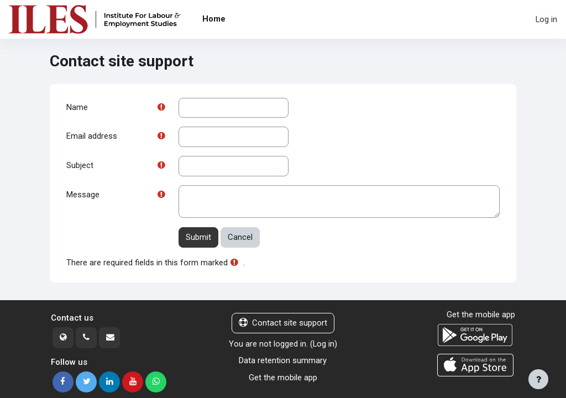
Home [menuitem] (214, 19)
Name (77, 108)
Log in (546, 19)
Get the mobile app (283, 378)
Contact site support (283, 324)
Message (82, 196)
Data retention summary (283, 361)
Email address (91, 137)
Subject (79, 166)
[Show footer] (538, 379)
